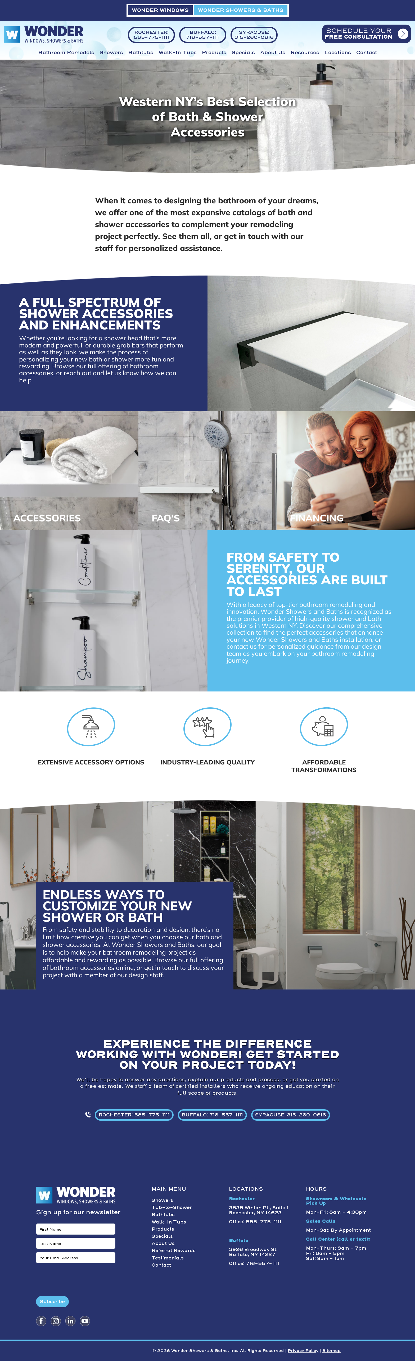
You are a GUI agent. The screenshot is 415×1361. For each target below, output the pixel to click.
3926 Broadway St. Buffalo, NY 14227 (253, 1252)
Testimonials (168, 1258)
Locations (337, 53)
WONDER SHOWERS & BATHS (240, 10)
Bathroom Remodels (66, 53)
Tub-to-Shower (172, 1207)
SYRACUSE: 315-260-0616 (290, 1114)
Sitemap (331, 1350)
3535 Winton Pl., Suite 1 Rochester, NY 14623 (258, 1210)
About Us (272, 53)
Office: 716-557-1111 (254, 1263)
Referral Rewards (174, 1250)
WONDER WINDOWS (160, 10)
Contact (366, 53)
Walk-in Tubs (178, 53)
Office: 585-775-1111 (255, 1221)
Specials (243, 53)
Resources (305, 53)
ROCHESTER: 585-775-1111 (134, 1114)
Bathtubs (140, 53)
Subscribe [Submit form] (52, 1301)
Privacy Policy (303, 1350)
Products (214, 53)
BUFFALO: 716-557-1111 (212, 1114)
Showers (111, 53)
